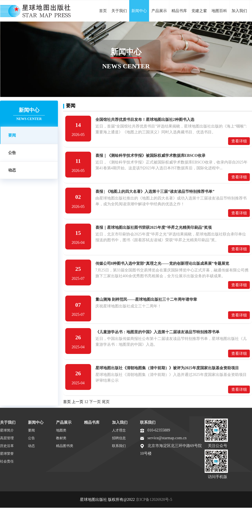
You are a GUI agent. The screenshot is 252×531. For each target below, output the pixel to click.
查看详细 (239, 141)
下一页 (95, 402)
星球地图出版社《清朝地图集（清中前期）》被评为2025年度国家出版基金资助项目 (167, 368)
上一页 (77, 402)
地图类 (61, 432)
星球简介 (7, 432)
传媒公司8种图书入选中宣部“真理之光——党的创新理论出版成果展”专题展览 (162, 263)
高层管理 (7, 440)
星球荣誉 (7, 455)
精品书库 (179, 11)
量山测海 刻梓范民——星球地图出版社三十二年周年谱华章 (146, 299)
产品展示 (159, 11)
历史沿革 (7, 448)
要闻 (12, 135)
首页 (103, 11)
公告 (12, 153)
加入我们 (239, 11)
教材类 (61, 440)
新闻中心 (139, 11)
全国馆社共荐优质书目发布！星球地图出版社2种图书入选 (144, 119)
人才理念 (119, 432)
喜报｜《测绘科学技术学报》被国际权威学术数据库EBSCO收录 (150, 155)
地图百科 (219, 11)
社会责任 (7, 463)
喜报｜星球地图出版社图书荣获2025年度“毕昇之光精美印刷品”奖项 (153, 227)
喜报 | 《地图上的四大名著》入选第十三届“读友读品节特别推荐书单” (155, 191)
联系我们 (119, 448)
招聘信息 (119, 440)
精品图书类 (64, 448)
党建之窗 (199, 11)
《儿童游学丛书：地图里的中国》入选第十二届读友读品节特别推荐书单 (157, 332)
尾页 (106, 402)
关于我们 (119, 11)
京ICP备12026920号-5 (154, 501)
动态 (12, 170)
